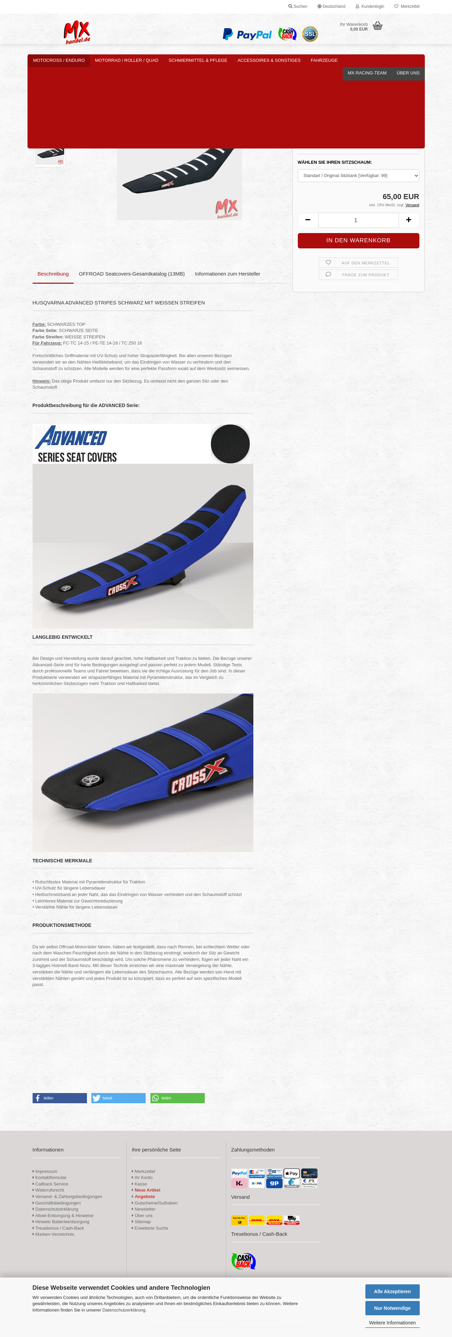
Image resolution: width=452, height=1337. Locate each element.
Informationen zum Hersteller (227, 274)
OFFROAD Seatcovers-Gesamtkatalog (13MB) (132, 274)
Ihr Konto (142, 1177)
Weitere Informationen (392, 1322)
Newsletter (144, 1209)
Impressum (46, 1171)
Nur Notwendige (392, 1308)
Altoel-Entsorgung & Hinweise (63, 1215)
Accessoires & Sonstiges (269, 60)
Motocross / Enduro (59, 60)
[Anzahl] (358, 220)
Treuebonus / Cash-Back (58, 1228)
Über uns (408, 60)
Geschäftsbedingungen (57, 1203)
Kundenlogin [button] (370, 6)
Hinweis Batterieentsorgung (61, 1221)
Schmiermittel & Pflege (198, 60)
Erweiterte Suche (150, 1228)
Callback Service (50, 1183)
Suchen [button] (297, 6)
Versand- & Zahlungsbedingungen (67, 1196)
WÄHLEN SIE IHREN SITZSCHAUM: (335, 162)
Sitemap (141, 1221)
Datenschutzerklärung (123, 1310)
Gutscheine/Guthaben (155, 1203)
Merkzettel (406, 6)
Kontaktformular (50, 1177)
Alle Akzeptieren (392, 1291)
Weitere (321, 60)
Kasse (139, 1183)
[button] (331, 7)
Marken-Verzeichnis (53, 1234)
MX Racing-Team (367, 60)
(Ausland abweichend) (372, 144)
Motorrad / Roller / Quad (127, 60)
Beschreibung (53, 274)
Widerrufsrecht (48, 1190)
